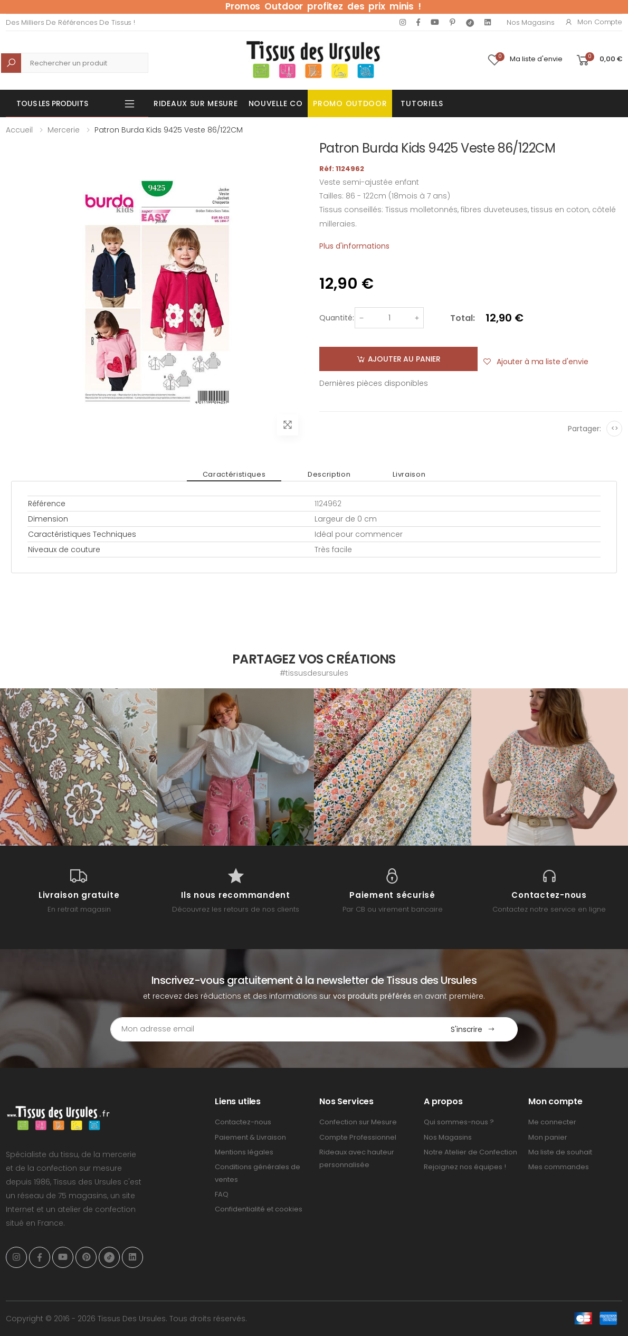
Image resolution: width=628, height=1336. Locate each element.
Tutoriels (422, 103)
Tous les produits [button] (52, 103)
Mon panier (547, 1137)
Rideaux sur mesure (196, 103)
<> (614, 428)
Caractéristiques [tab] (234, 474)
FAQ (222, 1194)
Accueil (19, 130)
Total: (462, 318)
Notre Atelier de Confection (470, 1152)
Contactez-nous (243, 1122)
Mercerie (63, 130)
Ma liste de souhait (560, 1152)
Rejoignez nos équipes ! (465, 1167)
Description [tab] (329, 474)
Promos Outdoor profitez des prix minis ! (323, 6)
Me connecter (552, 1122)
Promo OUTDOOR (350, 103)
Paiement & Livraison (250, 1137)
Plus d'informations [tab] (354, 246)
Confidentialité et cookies (258, 1209)
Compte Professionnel (357, 1137)
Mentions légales (244, 1152)
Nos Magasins (530, 22)
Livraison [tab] (409, 474)
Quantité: (336, 317)
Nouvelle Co (276, 103)
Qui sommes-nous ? (459, 1122)
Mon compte (593, 22)
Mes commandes (558, 1167)
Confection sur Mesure (358, 1122)
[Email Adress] (269, 1029)
